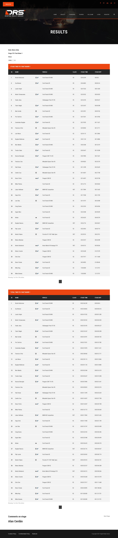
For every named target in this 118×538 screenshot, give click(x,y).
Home (55, 14)
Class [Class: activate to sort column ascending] (75, 72)
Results (63, 14)
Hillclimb (90, 14)
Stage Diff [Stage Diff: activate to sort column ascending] (98, 72)
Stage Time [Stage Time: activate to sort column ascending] (84, 72)
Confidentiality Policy (24, 534)
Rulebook (34, 534)
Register (106, 14)
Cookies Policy (12, 534)
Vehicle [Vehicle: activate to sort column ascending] (44, 72)
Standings (72, 14)
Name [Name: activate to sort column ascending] (16, 72)
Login (98, 14)
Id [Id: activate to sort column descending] (11, 72)
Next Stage (107, 516)
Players (81, 14)
